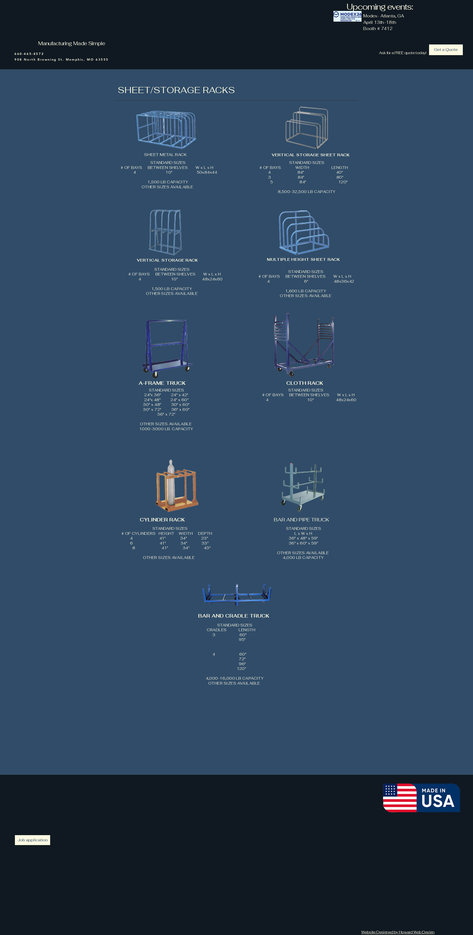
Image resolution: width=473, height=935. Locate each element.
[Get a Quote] (446, 49)
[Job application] (32, 840)
